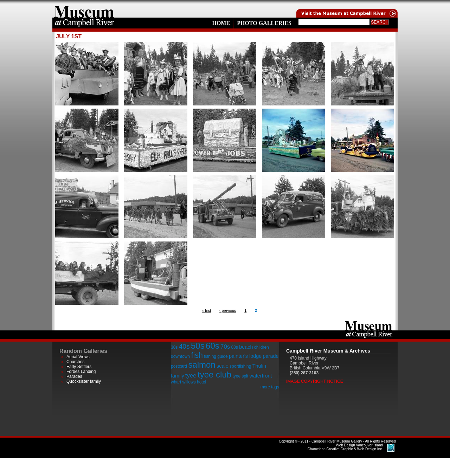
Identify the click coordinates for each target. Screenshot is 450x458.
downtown (180, 356)
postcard (179, 366)
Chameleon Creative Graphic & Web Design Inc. (345, 447)
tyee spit (240, 376)
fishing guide (215, 356)
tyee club (214, 374)
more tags (270, 387)
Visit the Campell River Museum (346, 9)
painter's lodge (245, 356)
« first (206, 310)
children (261, 347)
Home (221, 23)
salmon (201, 364)
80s (234, 347)
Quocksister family (83, 381)
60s (212, 345)
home (84, 9)
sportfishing (240, 366)
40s (184, 346)
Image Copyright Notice (314, 381)
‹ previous (227, 310)
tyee (191, 375)
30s (174, 347)
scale (223, 366)
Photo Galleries (264, 23)
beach (246, 347)
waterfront (260, 376)
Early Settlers (78, 366)
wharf (176, 382)
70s (225, 346)
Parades (74, 376)
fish (197, 355)
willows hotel (194, 382)
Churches (75, 361)
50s (198, 345)
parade (271, 356)
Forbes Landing (81, 371)
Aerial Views (78, 356)
